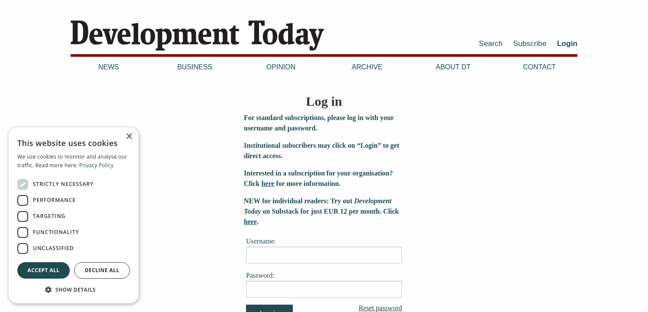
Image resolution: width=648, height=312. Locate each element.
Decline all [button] (102, 270)
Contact (539, 67)
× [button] (129, 136)
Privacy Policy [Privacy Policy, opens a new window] (96, 165)
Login (567, 43)
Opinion (281, 67)
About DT (453, 67)
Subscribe (530, 43)
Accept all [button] (44, 270)
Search (491, 43)
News (108, 67)
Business (194, 67)
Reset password (380, 308)
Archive (367, 67)
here (267, 183)
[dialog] (74, 215)
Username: (324, 250)
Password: (324, 285)
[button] (73, 289)
